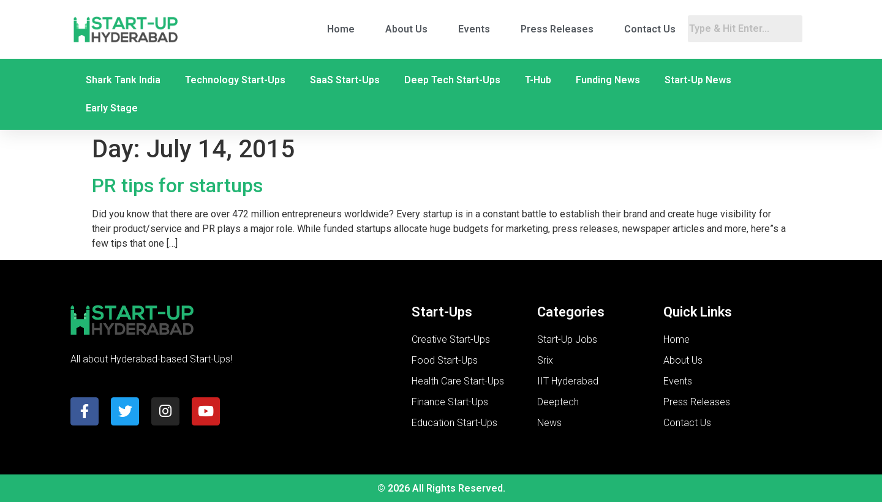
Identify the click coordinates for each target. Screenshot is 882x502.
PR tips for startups (177, 185)
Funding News (608, 80)
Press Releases (557, 29)
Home (341, 29)
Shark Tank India (123, 80)
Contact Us (650, 29)
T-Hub (538, 80)
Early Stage (112, 108)
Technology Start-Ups (235, 80)
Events (474, 29)
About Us (406, 29)
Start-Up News (698, 80)
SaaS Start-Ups (345, 80)
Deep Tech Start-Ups (452, 80)
